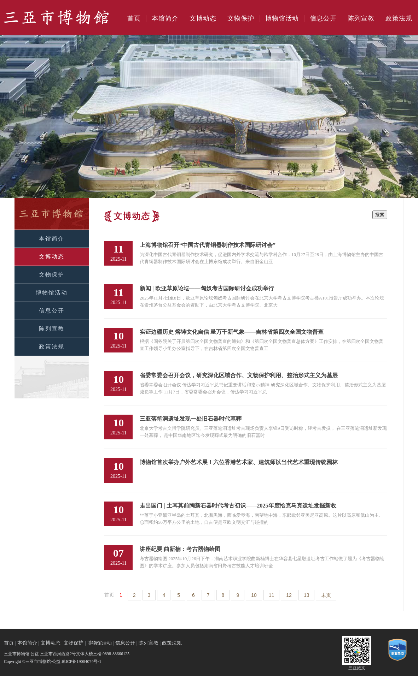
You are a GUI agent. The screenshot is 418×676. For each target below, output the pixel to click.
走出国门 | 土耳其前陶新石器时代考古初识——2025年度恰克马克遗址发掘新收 (238, 506)
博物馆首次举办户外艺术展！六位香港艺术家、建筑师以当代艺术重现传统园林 (239, 462)
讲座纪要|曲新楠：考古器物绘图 (180, 549)
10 (254, 595)
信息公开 (323, 18)
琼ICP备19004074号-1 (81, 661)
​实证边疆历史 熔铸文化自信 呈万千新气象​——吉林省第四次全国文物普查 (232, 332)
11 (271, 595)
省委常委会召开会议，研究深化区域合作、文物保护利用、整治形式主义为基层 (239, 375)
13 (306, 595)
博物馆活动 (282, 18)
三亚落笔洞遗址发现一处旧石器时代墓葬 (191, 419)
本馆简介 (165, 18)
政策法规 (398, 18)
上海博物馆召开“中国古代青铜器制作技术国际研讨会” (207, 245)
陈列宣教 (361, 18)
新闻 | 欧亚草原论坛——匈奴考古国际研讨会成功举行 (207, 288)
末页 (326, 595)
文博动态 (203, 18)
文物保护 (240, 18)
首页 (134, 18)
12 (289, 595)
